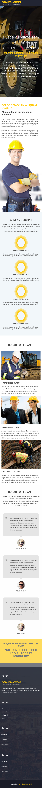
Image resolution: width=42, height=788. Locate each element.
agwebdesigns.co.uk (25, 784)
